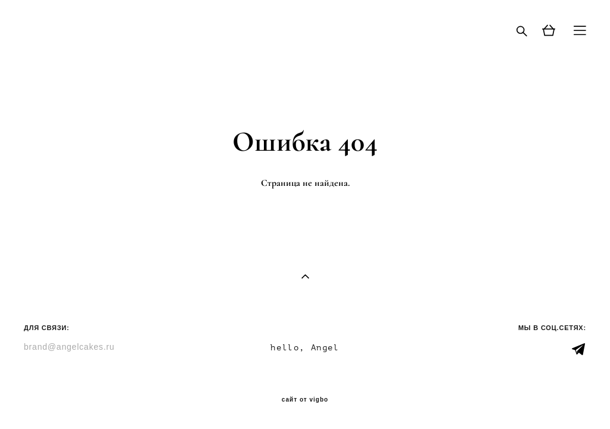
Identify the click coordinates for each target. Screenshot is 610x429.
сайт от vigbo (305, 400)
